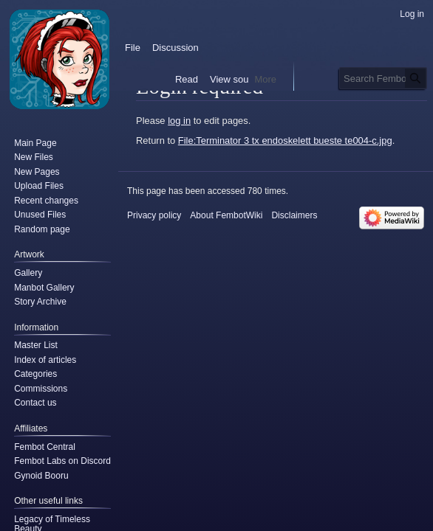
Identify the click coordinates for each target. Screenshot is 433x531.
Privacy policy (154, 215)
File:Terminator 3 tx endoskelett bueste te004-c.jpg (285, 140)
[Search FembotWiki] (383, 78)
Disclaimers (294, 215)
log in (179, 120)
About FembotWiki (226, 215)
